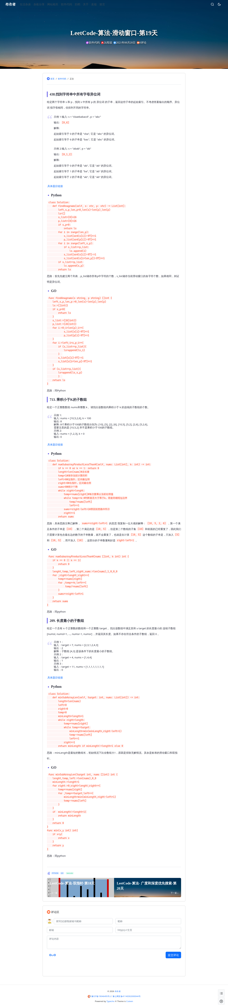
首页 (52, 78)
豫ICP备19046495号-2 (101, 996)
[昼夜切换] (214, 4)
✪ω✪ (52, 955)
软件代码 (71, 4)
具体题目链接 (55, 186)
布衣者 (118, 991)
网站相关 (57, 4)
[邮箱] (80, 930)
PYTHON (55, 873)
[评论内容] (114, 942)
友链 (99, 4)
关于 (91, 4)
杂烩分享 (44, 4)
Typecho (110, 1001)
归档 (82, 4)
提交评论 (173, 955)
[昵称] (148, 921)
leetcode (70, 873)
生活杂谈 (30, 4)
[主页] (148, 930)
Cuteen (129, 1001)
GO (62, 873)
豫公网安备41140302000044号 (127, 996)
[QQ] (83, 921)
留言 (107, 4)
